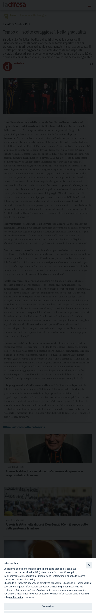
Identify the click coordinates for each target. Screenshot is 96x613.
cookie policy (16, 597)
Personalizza (48, 606)
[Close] (89, 565)
